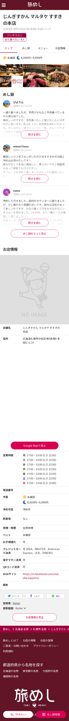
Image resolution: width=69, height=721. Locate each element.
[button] (34, 608)
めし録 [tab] (26, 48)
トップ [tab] (8, 48)
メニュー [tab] (43, 48)
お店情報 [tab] (60, 48)
